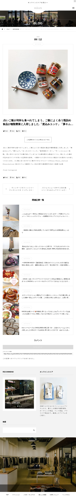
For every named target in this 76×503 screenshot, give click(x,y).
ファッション (16, 494)
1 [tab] (17, 406)
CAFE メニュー (54, 494)
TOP (7, 494)
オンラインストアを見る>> (38, 2)
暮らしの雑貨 (42, 494)
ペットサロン (66, 494)
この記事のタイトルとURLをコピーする (38, 139)
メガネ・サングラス (29, 494)
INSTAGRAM (38, 44)
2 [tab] (19, 406)
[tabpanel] (19, 394)
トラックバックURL (7, 351)
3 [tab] (21, 406)
